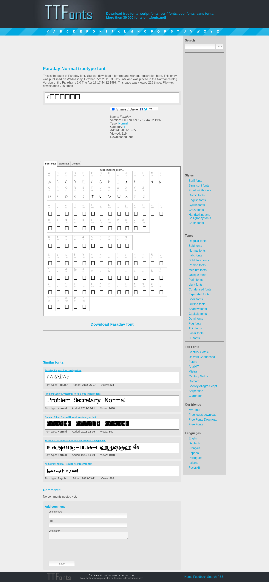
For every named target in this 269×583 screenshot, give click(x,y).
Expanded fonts (199, 294)
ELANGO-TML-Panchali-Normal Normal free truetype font (75, 440)
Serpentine (196, 391)
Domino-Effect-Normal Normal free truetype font (70, 417)
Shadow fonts (198, 308)
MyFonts (194, 409)
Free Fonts (196, 424)
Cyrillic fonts (197, 205)
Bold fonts (195, 245)
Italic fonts (195, 255)
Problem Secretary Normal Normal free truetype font (72, 394)
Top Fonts (192, 346)
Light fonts (195, 284)
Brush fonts (196, 222)
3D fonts (194, 338)
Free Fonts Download (203, 419)
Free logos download (203, 414)
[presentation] (77, 553)
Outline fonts (197, 304)
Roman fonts (197, 265)
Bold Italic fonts (199, 260)
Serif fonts (195, 180)
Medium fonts (198, 270)
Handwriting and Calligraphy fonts (200, 216)
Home (188, 577)
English (193, 438)
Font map (50, 163)
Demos (76, 163)
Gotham (194, 381)
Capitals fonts (198, 313)
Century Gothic (199, 352)
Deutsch (194, 443)
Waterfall (64, 163)
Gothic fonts (197, 195)
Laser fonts (196, 333)
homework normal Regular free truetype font (68, 464)
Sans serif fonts (199, 185)
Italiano (193, 462)
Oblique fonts (197, 274)
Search (212, 577)
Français (194, 448)
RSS (220, 577)
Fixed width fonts (200, 190)
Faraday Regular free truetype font (63, 370)
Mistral (193, 371)
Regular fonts (197, 240)
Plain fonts (196, 279)
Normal (123, 123)
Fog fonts (195, 323)
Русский (194, 467)
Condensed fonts (200, 289)
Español (194, 453)
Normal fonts (197, 250)
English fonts (197, 200)
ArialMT (194, 366)
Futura (193, 361)
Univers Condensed (202, 357)
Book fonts (196, 299)
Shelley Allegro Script (203, 386)
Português (195, 457)
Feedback (199, 577)
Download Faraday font (112, 324)
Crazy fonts (196, 209)
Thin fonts (195, 328)
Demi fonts (196, 318)
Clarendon (195, 395)
